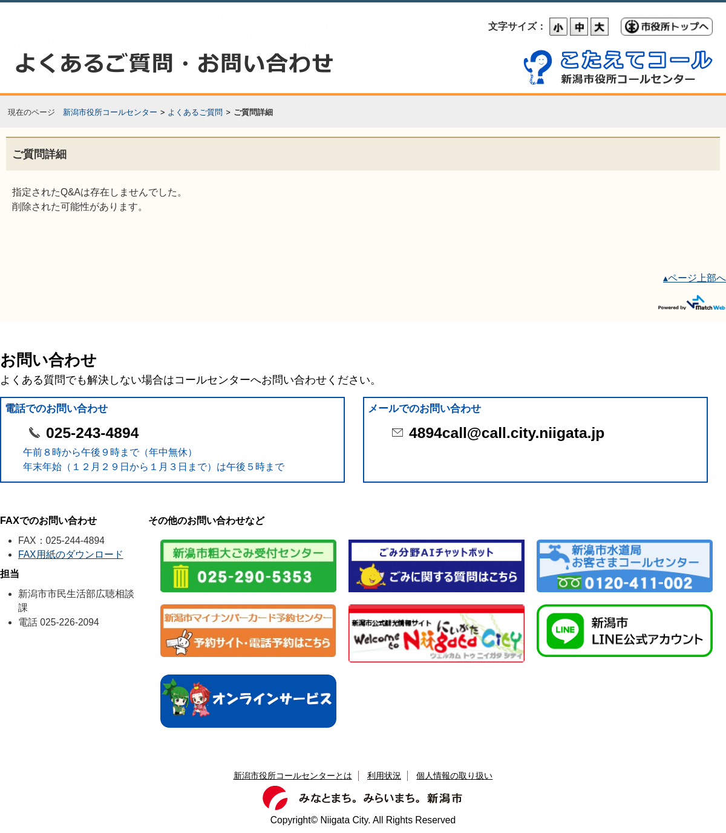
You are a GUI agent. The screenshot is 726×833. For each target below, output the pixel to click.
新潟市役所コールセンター (110, 112)
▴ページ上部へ (694, 278)
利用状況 (384, 775)
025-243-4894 (92, 433)
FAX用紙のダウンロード (70, 554)
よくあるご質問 (195, 112)
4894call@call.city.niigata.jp (506, 433)
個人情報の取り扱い (454, 775)
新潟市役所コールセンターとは (293, 775)
